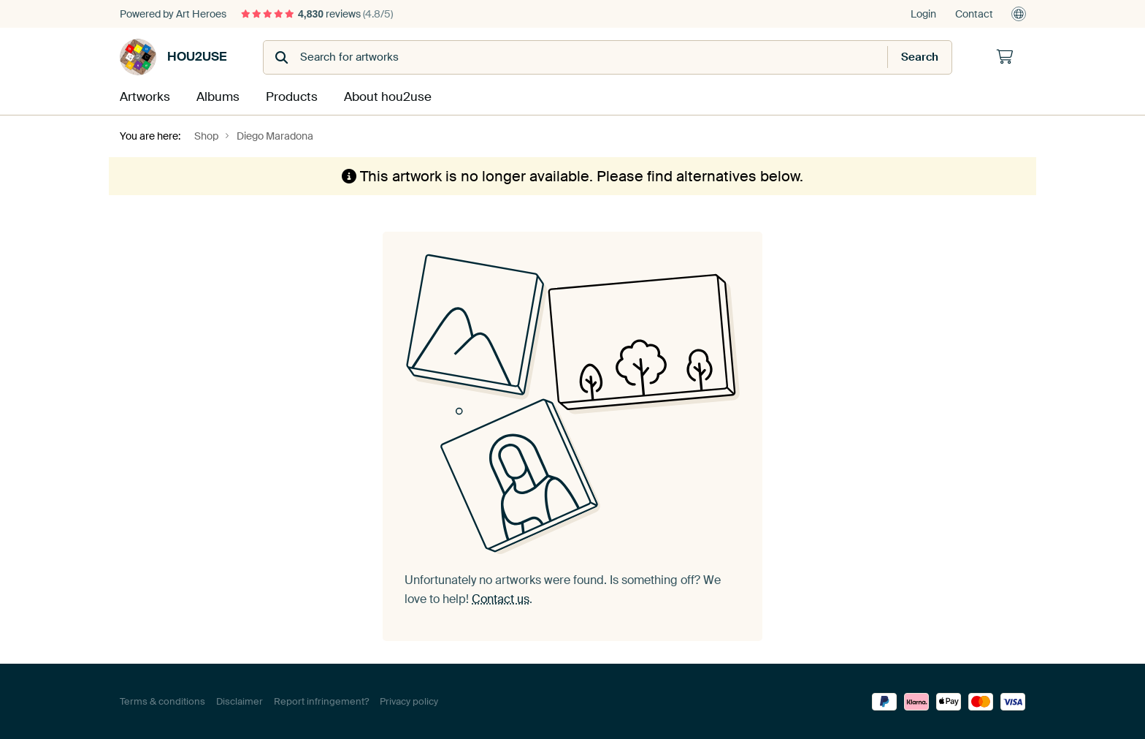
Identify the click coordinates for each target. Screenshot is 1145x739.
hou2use (173, 57)
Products (291, 96)
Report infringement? (321, 700)
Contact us (500, 598)
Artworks (143, 96)
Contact (974, 13)
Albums (216, 96)
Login (923, 13)
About (384, 96)
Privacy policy (409, 700)
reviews (317, 13)
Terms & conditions (162, 700)
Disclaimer (239, 700)
